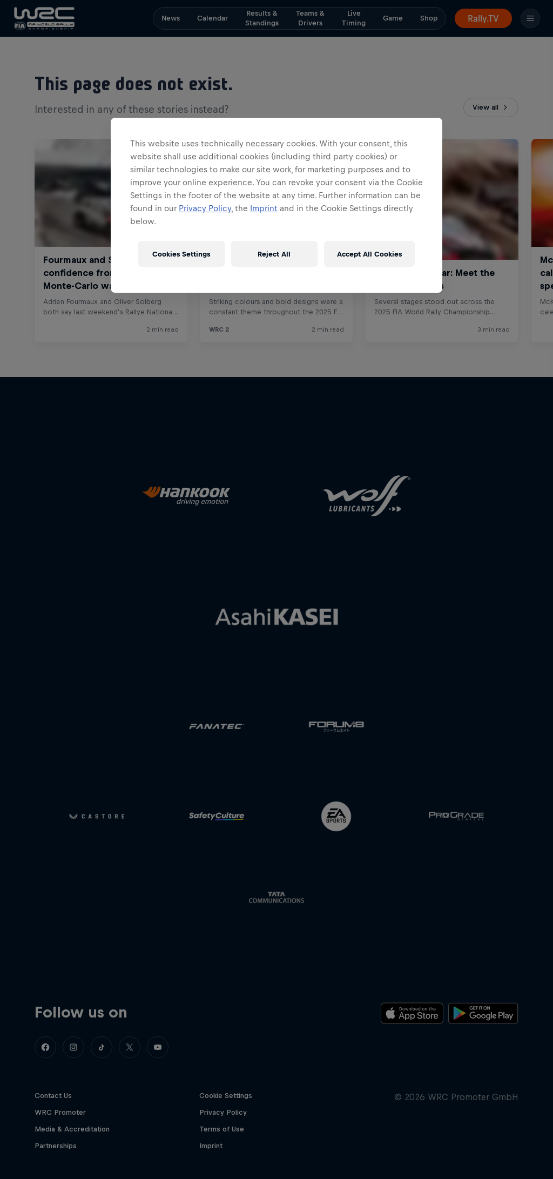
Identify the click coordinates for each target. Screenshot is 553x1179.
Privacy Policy (205, 208)
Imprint (264, 208)
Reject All (274, 254)
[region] (276, 205)
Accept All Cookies (369, 254)
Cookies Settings (181, 254)
